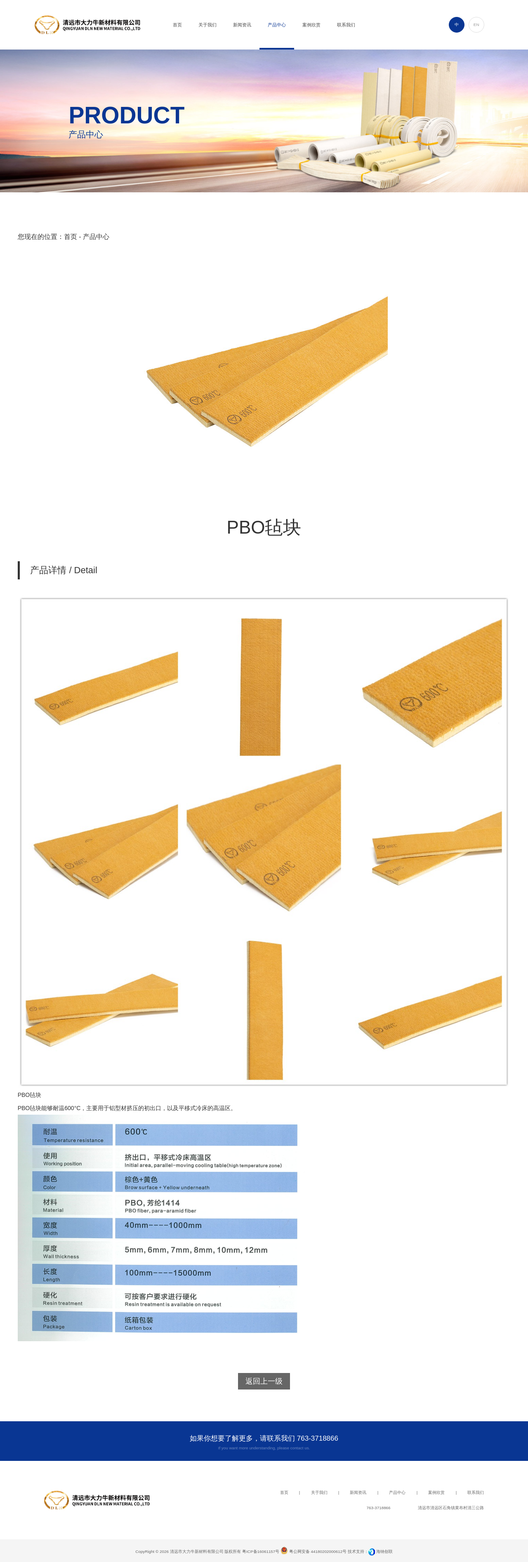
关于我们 (319, 1492)
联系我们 (475, 1492)
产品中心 (397, 1492)
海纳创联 (384, 1551)
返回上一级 (264, 1381)
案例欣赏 (436, 1492)
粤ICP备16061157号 (260, 1551)
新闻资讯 (358, 1492)
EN (476, 24)
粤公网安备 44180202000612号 (313, 1551)
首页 (70, 236)
